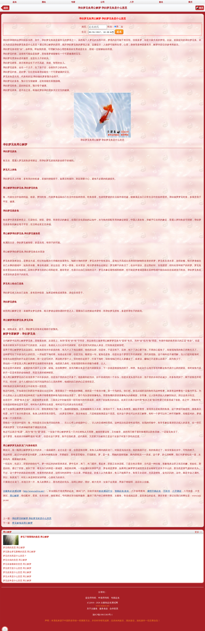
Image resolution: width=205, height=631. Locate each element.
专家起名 (115, 598)
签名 (161, 2)
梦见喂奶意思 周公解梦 (14, 547)
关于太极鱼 (92, 609)
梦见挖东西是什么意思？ (14, 556)
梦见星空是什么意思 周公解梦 (17, 568)
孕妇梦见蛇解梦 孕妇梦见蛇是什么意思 (31, 518)
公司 (102, 2)
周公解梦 (14, 495)
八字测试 (176, 491)
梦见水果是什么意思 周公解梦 (17, 576)
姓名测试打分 (105, 491)
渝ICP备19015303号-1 (103, 614)
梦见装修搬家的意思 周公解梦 (17, 564)
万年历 (166, 491)
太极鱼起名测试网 (12, 491)
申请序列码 (103, 598)
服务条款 (103, 609)
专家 (73, 2)
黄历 (190, 2)
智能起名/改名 (122, 491)
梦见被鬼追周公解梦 (22, 523)
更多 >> (198, 532)
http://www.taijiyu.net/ (33, 491)
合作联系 (114, 609)
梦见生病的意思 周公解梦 (15, 560)
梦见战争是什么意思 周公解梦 (17, 580)
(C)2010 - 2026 (93, 603)
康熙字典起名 (154, 491)
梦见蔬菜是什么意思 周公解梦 (17, 572)
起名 (15, 2)
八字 (132, 2)
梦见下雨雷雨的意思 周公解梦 (34, 537)
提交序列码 (90, 598)
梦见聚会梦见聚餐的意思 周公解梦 (19, 552)
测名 (44, 2)
